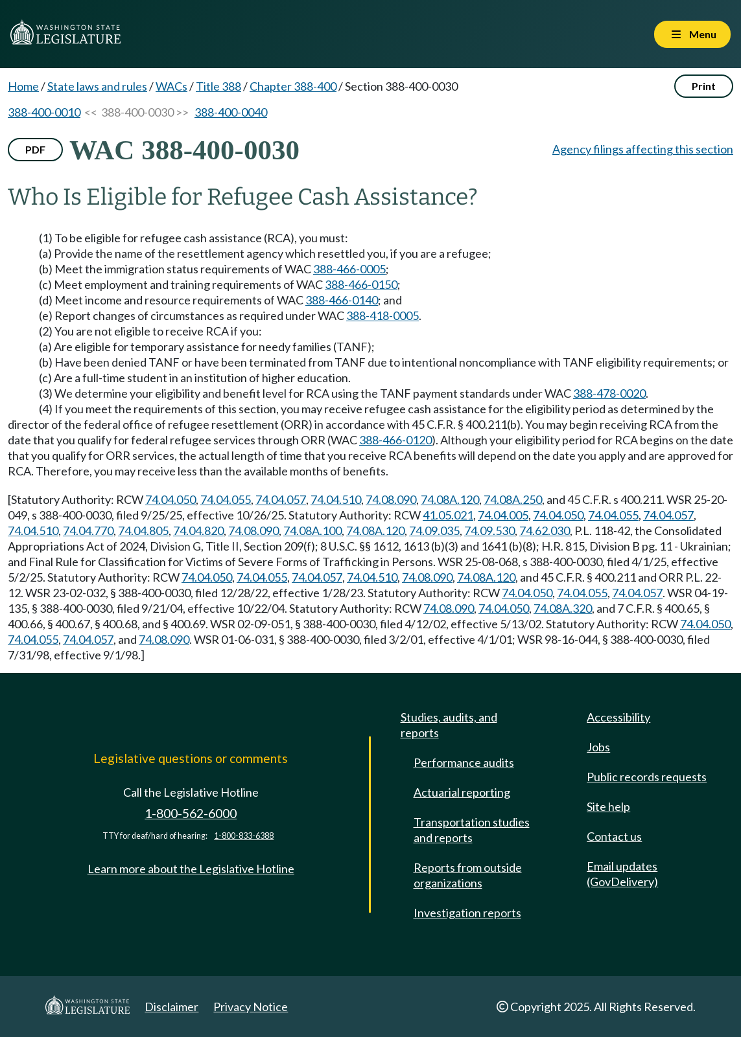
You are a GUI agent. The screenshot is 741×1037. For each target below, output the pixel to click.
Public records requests (647, 776)
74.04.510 (336, 499)
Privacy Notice (250, 1006)
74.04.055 (225, 499)
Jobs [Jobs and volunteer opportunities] (598, 747)
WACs (171, 86)
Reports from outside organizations (468, 875)
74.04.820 (198, 530)
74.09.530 (489, 530)
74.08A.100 (312, 530)
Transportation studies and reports (472, 830)
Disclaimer (171, 1006)
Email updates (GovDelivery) (622, 874)
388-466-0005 (349, 269)
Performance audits (464, 762)
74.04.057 (280, 499)
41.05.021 (448, 515)
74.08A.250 (513, 499)
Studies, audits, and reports (449, 725)
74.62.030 (544, 530)
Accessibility (618, 717)
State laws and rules (97, 86)
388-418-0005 (382, 315)
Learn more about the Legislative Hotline (191, 868)
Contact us (614, 836)
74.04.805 (143, 530)
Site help (608, 806)
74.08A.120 (450, 499)
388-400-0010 (44, 112)
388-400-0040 (230, 112)
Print (704, 86)
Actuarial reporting (462, 792)
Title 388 (218, 86)
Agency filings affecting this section (642, 149)
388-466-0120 (395, 440)
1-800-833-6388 (244, 836)
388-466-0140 (341, 300)
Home (23, 86)
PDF (35, 149)
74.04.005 (503, 515)
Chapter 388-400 (293, 86)
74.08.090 (391, 499)
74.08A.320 (563, 608)
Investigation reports (467, 913)
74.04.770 (88, 530)
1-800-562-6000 (191, 813)
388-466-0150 (361, 284)
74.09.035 (434, 530)
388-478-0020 (609, 393)
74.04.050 (170, 499)
